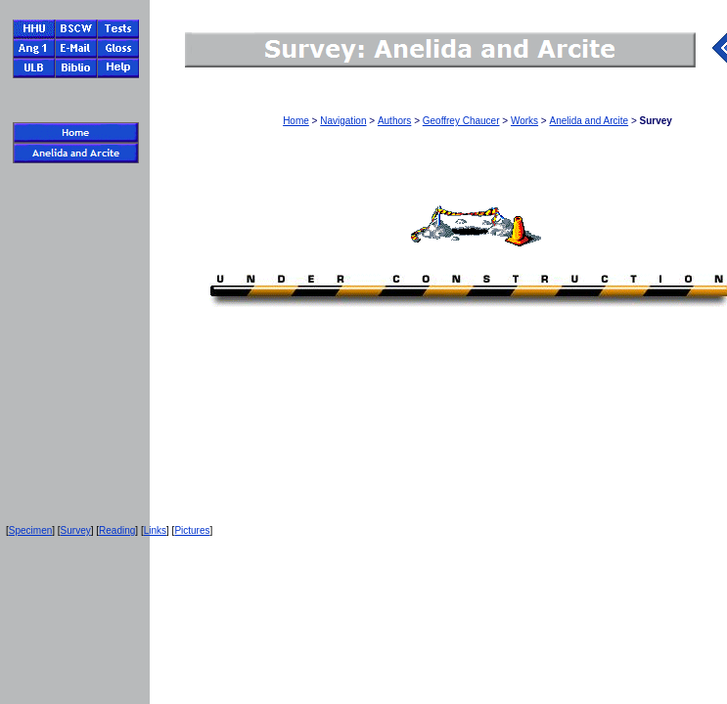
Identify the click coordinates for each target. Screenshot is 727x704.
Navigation (343, 120)
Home (296, 120)
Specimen (30, 530)
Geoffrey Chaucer (461, 120)
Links (155, 530)
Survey (76, 530)
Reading (117, 530)
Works (524, 120)
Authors (394, 120)
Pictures (191, 530)
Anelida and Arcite (588, 120)
